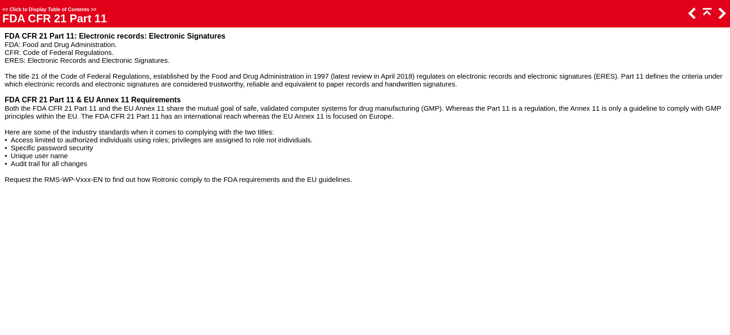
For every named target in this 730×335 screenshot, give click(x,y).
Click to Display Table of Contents (49, 9)
